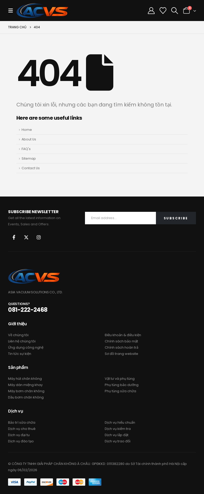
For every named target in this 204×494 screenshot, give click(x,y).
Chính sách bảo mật (121, 341)
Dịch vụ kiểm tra (118, 428)
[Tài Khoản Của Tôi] (151, 10)
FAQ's (26, 149)
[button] (12, 10)
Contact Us (31, 168)
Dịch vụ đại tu (19, 434)
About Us (29, 139)
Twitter (26, 237)
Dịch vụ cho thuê (22, 428)
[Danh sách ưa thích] (163, 10)
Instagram (39, 237)
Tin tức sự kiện (19, 353)
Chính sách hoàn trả (121, 347)
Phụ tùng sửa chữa (120, 391)
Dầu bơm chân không (26, 397)
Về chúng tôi (18, 335)
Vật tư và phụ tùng (120, 378)
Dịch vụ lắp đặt (116, 434)
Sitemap (29, 158)
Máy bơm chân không (26, 391)
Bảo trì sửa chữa (21, 422)
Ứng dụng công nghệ (25, 347)
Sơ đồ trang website (121, 353)
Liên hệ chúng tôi (22, 341)
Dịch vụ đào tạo (21, 441)
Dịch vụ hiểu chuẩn (120, 422)
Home (27, 129)
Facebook (14, 237)
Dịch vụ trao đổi (117, 441)
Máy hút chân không (25, 378)
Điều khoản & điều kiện (123, 335)
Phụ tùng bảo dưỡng (122, 384)
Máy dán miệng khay (25, 384)
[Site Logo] (42, 10)
